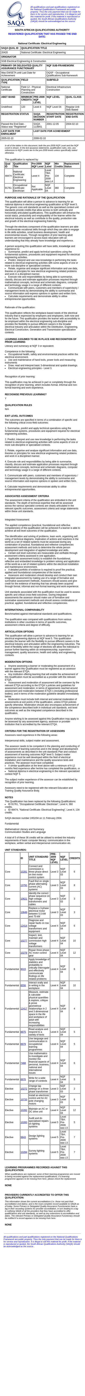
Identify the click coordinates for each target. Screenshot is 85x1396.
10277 (24, 940)
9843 (23, 1137)
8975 (23, 1032)
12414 (24, 925)
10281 (24, 871)
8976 (23, 1079)
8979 (23, 1044)
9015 (23, 969)
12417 (24, 1008)
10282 (24, 1110)
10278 (24, 952)
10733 (24, 1099)
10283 (24, 1122)
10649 (24, 912)
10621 (24, 898)
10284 (24, 1152)
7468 (23, 1063)
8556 (23, 985)
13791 (24, 885)
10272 (24, 1088)
